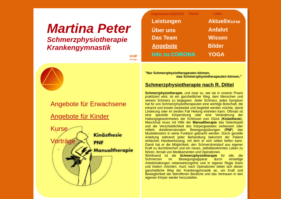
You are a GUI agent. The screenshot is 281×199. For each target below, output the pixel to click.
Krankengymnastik (79, 47)
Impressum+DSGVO (167, 14)
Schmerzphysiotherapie (87, 39)
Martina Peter (88, 28)
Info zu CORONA (173, 54)
